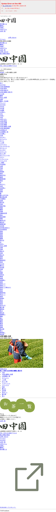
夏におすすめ (4, 195)
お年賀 (2, 109)
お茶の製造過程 (5, 129)
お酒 (1, 136)
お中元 (2, 107)
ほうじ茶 (3, 154)
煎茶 (1, 262)
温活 (1, 259)
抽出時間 (3, 217)
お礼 (1, 114)
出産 (1, 186)
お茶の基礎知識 (5, 87)
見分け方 (3, 306)
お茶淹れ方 (3, 130)
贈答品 (2, 309)
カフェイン (3, 139)
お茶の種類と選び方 (6, 92)
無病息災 (3, 261)
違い (1, 318)
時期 (1, 233)
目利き (2, 275)
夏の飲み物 (3, 197)
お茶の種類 (3, 125)
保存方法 (3, 176)
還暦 (1, 320)
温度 (1, 257)
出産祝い (3, 188)
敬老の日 (3, 221)
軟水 (1, 311)
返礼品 (2, 313)
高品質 (2, 335)
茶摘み (2, 298)
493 (2, 8)
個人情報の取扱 (5, 54)
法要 (1, 250)
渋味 (1, 253)
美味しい (3, 286)
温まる (2, 255)
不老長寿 (3, 165)
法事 (1, 100)
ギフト (2, 141)
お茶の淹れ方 (4, 91)
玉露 (1, 270)
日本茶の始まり (5, 228)
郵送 (1, 322)
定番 (1, 201)
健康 (1, 177)
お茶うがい (3, 119)
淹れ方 (2, 251)
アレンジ (3, 103)
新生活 (2, 223)
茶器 (1, 297)
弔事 (1, 204)
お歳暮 (2, 110)
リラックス (3, 161)
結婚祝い (3, 280)
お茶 (1, 118)
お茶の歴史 (3, 89)
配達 (1, 324)
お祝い (2, 116)
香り (1, 331)
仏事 (1, 166)
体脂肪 (2, 172)
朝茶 (1, 235)
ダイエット (3, 148)
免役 (1, 181)
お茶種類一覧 (4, 132)
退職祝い (3, 315)
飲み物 (2, 329)
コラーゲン (3, 145)
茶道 (1, 304)
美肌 (1, 291)
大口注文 (3, 441)
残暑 (1, 237)
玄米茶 (2, 268)
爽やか (2, 266)
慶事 (1, 96)
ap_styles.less (7, 6)
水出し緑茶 (3, 98)
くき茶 (2, 143)
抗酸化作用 (3, 213)
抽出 (1, 215)
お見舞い (3, 134)
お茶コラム (3, 30)
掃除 (1, 219)
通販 (1, 317)
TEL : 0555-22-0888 (5, 66)
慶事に (2, 26)
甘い (1, 271)
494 (2, 11)
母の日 (2, 241)
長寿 (1, 326)
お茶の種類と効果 (5, 127)
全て (1, 83)
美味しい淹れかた (5, 288)
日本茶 (2, 226)
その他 (2, 94)
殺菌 (1, 239)
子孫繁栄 (3, 199)
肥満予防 (3, 293)
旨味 (1, 232)
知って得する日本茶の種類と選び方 (11, 371)
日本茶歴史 (3, 230)
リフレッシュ (4, 159)
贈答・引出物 (4, 101)
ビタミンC (3, 152)
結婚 (1, 279)
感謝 (1, 208)
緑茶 (1, 282)
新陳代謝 (3, 224)
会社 (1, 170)
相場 (1, 277)
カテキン (3, 138)
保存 (1, 174)
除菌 (1, 327)
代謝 (1, 168)
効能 (1, 192)
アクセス (3, 40)
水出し (2, 244)
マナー (2, 157)
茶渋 (1, 300)
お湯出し (3, 112)
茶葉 (1, 302)
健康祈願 (3, 179)
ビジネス (3, 150)
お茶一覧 (3, 31)
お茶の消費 (3, 123)
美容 (1, 289)
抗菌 (1, 212)
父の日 (2, 264)
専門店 (2, 203)
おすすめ (3, 85)
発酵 (1, 273)
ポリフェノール (5, 156)
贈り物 (2, 308)
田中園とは (3, 24)
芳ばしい (3, 295)
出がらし (3, 185)
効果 (1, 190)
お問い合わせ (12, 38)
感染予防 (3, 206)
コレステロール (5, 147)
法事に (2, 28)
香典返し (3, 333)
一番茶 (2, 163)
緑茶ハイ (3, 284)
